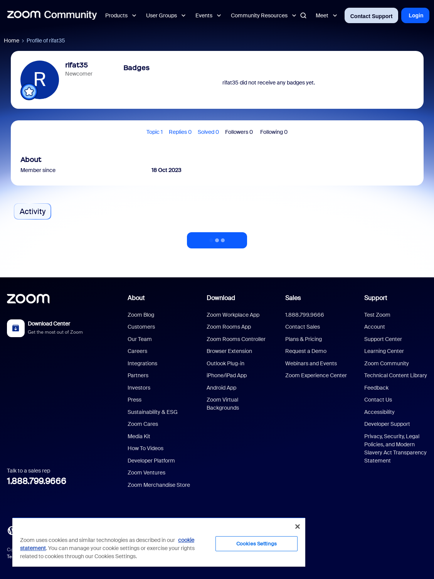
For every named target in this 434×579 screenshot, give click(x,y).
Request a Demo (305, 351)
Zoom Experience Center (316, 375)
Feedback (376, 387)
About (136, 298)
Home (11, 40)
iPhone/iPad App (227, 375)
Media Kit (139, 436)
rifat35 (76, 65)
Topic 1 (154, 131)
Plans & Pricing (303, 339)
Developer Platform (151, 460)
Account (374, 326)
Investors (139, 387)
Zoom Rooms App (229, 326)
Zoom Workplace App (233, 314)
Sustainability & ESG (153, 412)
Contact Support (371, 16)
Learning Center (384, 351)
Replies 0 (180, 131)
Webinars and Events (311, 363)
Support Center (383, 339)
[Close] (297, 526)
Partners (138, 375)
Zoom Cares (143, 423)
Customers (141, 326)
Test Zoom (377, 314)
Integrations (142, 363)
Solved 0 (208, 131)
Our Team (140, 339)
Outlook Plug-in (225, 363)
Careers (137, 351)
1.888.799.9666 (36, 481)
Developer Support (387, 423)
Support (375, 298)
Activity (32, 211)
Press (134, 399)
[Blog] (12, 530)
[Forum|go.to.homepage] (52, 15)
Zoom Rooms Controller (236, 339)
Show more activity (217, 238)
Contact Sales (302, 326)
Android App (221, 387)
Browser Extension (229, 351)
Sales (293, 298)
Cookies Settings (256, 543)
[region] (158, 542)
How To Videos (145, 448)
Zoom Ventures (146, 472)
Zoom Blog (141, 314)
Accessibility (379, 412)
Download (221, 298)
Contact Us (378, 399)
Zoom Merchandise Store (159, 484)
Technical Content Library (395, 375)
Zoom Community (386, 363)
